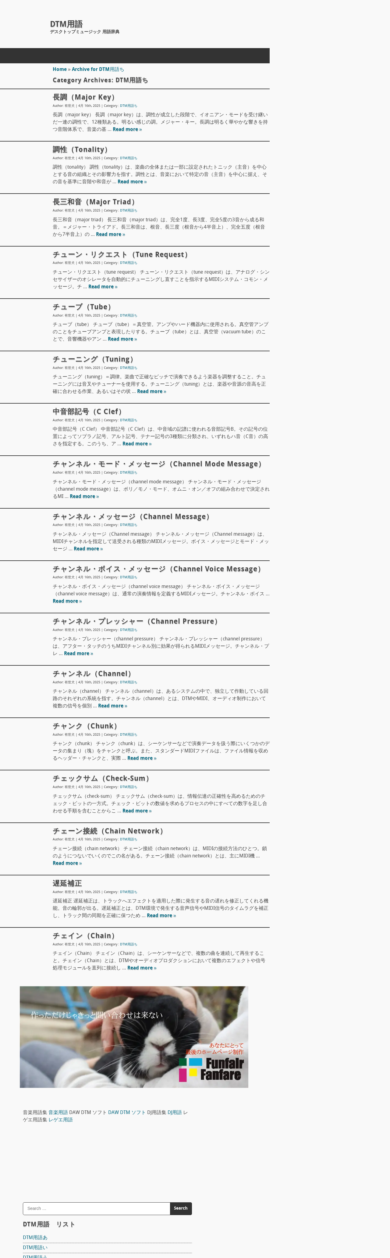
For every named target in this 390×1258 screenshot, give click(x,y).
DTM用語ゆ (288, 503)
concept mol (65, 1231)
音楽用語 (311, 67)
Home (57, 69)
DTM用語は (288, 413)
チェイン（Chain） (83, 958)
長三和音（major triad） (93, 202)
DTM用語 (66, 25)
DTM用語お (288, 232)
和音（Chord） (292, 1001)
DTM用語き (288, 252)
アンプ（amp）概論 (298, 919)
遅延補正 (65, 906)
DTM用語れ (288, 543)
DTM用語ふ (288, 433)
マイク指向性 (291, 824)
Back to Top (242, 1231)
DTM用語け (288, 272)
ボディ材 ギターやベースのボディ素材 (320, 887)
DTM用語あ (288, 192)
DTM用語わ (288, 563)
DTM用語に (288, 393)
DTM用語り (288, 523)
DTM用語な (288, 382)
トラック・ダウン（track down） (312, 1147)
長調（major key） (83, 97)
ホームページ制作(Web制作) (110, 1216)
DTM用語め (288, 483)
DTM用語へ (288, 443)
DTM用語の (288, 403)
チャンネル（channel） (91, 696)
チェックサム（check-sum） (100, 801)
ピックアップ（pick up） (303, 799)
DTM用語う (288, 212)
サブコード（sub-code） (303, 1177)
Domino (284, 684)
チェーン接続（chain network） (107, 853)
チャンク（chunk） (84, 749)
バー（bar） (289, 1137)
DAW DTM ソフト (302, 639)
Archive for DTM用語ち (95, 69)
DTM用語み (288, 473)
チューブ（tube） (81, 307)
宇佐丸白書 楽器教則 (306, 786)
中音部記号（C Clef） (86, 412)
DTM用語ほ (288, 453)
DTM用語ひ (288, 423)
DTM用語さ (288, 292)
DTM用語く (288, 262)
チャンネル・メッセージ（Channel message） (130, 528)
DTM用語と (288, 372)
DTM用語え (288, 222)
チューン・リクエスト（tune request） (119, 255)
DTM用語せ (288, 322)
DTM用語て (288, 362)
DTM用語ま (288, 463)
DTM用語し (288, 302)
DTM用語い (288, 202)
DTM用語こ (288, 282)
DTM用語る (288, 533)
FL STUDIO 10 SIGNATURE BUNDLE (313, 708)
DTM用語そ (288, 332)
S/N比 (282, 960)
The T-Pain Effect (294, 733)
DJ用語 (320, 74)
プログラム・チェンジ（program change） (323, 1167)
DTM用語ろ (288, 553)
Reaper (284, 652)
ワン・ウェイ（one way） (305, 981)
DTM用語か (288, 242)
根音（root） (290, 1157)
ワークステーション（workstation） (315, 991)
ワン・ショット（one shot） (307, 971)
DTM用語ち (126, 106)
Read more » (144, 129)
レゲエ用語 (371, 74)
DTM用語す (288, 312)
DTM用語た (288, 342)
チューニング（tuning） (92, 359)
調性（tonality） (79, 150)
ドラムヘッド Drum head (305, 855)
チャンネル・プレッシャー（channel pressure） (134, 644)
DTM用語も (288, 493)
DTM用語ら (288, 513)
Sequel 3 (285, 758)
